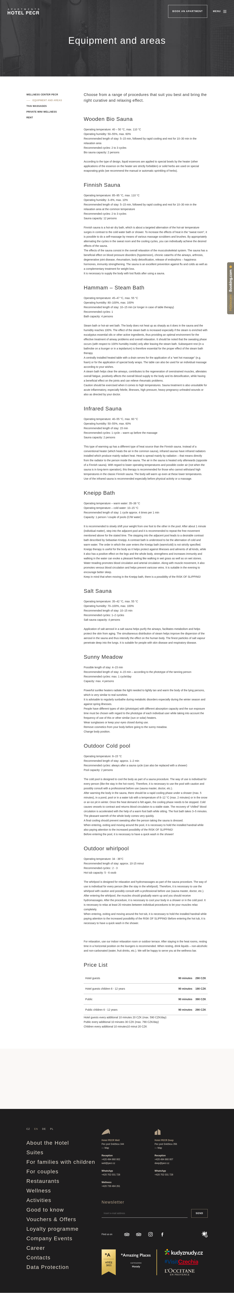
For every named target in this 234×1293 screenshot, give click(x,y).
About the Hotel (47, 1143)
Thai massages (36, 106)
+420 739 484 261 (111, 1186)
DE (44, 1129)
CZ (28, 1129)
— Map (105, 1148)
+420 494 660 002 (111, 1159)
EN (36, 1129)
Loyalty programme (52, 1229)
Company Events (49, 1238)
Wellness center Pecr (42, 94)
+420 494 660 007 (164, 1159)
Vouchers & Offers (51, 1219)
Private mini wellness (41, 111)
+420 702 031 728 (111, 1174)
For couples (42, 1171)
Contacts (38, 1258)
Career (35, 1248)
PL (52, 1129)
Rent (29, 117)
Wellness (38, 1191)
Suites (35, 1152)
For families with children (60, 1162)
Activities (38, 1200)
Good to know (45, 1210)
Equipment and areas (47, 100)
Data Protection (47, 1267)
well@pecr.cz (108, 1163)
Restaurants (42, 1181)
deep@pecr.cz (162, 1163)
